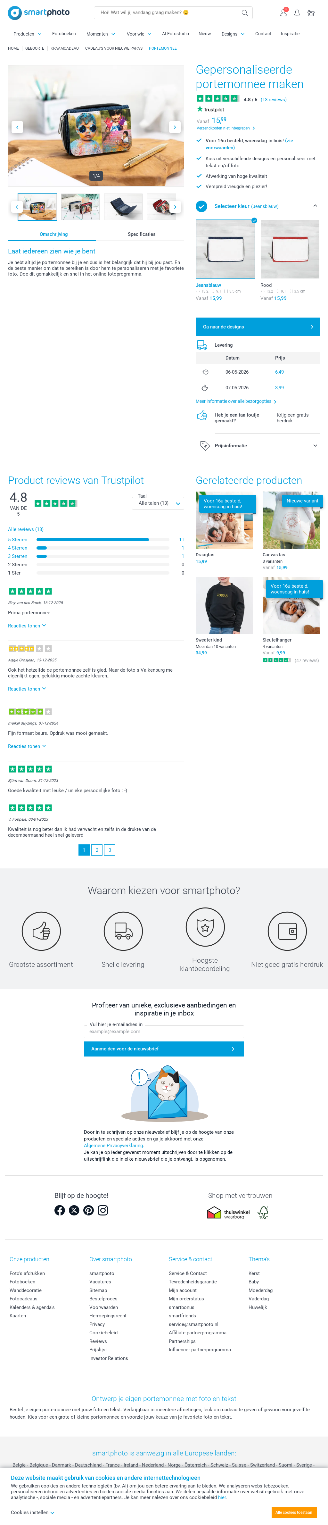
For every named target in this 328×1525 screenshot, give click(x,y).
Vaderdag (259, 1299)
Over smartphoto (110, 1259)
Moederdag (261, 1290)
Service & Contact (188, 1273)
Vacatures (100, 1282)
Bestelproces (103, 1299)
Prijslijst (98, 1350)
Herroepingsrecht (108, 1316)
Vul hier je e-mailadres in (116, 1025)
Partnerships (182, 1341)
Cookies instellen (33, 1512)
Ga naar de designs (223, 327)
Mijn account (183, 1290)
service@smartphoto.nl (193, 1324)
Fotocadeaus (23, 1299)
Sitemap (98, 1290)
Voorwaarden (103, 1307)
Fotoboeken (64, 33)
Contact (263, 33)
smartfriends (182, 1316)
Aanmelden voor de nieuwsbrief (125, 1049)
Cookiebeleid (103, 1333)
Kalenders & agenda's (32, 1307)
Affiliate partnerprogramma (197, 1333)
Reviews (98, 1341)
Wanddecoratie (26, 1290)
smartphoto (101, 1273)
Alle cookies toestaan (293, 1512)
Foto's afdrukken (27, 1273)
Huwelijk (258, 1307)
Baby (254, 1282)
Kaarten (18, 1316)
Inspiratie (290, 33)
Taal (142, 496)
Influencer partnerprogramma (200, 1350)
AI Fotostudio (175, 33)
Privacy (97, 1324)
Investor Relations (108, 1358)
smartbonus (181, 1307)
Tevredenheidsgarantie (193, 1282)
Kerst (254, 1273)
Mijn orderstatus (186, 1299)
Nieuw (205, 33)
